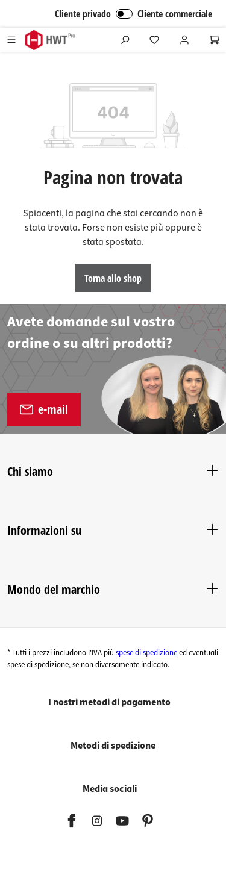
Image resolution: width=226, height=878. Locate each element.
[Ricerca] (124, 40)
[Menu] (11, 40)
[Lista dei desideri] (154, 40)
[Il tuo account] (184, 40)
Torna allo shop (113, 278)
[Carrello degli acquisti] (214, 40)
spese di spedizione (146, 652)
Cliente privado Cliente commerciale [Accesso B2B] (133, 13)
